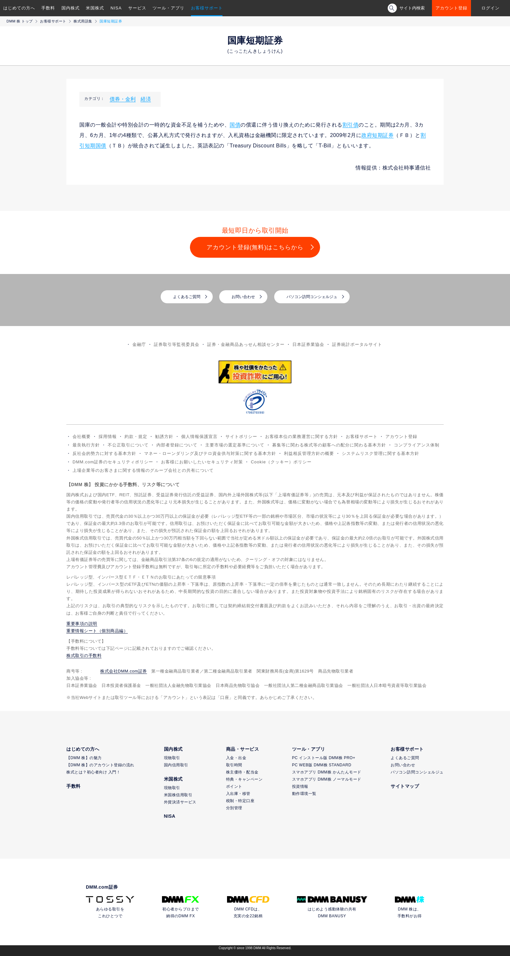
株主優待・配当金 (242, 772)
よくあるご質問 (186, 296)
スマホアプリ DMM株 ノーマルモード (326, 779)
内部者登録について (176, 445)
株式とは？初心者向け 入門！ (93, 772)
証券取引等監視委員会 (176, 344)
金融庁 (139, 344)
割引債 (350, 125)
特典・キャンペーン (244, 779)
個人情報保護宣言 (199, 436)
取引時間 (234, 765)
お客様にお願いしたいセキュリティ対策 (202, 461)
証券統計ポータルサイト (357, 344)
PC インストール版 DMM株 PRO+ (323, 758)
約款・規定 (136, 436)
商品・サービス (242, 749)
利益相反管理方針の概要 (309, 453)
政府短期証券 (377, 135)
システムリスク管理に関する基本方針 (380, 453)
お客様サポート (207, 8)
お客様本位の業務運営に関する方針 (301, 436)
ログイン (490, 8)
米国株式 (95, 8)
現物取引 (172, 758)
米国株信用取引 (178, 795)
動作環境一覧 (304, 793)
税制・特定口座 (240, 801)
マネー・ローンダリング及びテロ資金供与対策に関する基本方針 (210, 453)
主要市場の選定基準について (234, 445)
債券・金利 (123, 99)
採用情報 (108, 436)
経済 (146, 99)
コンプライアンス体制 (416, 445)
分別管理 (234, 808)
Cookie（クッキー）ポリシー (281, 461)
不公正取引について (128, 445)
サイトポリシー (241, 436)
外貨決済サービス (180, 802)
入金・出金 (236, 758)
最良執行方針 (86, 445)
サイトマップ (405, 786)
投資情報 (300, 786)
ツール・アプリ (168, 8)
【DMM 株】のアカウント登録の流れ (100, 765)
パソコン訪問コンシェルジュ (312, 296)
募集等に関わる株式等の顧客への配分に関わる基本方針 (329, 445)
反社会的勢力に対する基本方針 (104, 453)
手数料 (48, 8)
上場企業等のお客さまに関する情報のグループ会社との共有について (143, 470)
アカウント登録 (451, 8)
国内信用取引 (176, 765)
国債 (235, 125)
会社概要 (82, 436)
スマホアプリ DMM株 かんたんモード (326, 772)
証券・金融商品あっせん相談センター (246, 344)
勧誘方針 (164, 436)
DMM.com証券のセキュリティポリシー (113, 461)
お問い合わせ (243, 296)
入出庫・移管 (238, 793)
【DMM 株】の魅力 (84, 758)
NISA (116, 8)
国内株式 (70, 8)
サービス (137, 8)
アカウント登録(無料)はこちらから (255, 247)
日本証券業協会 (308, 344)
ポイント (234, 786)
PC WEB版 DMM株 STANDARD (321, 765)
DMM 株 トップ (20, 21)
